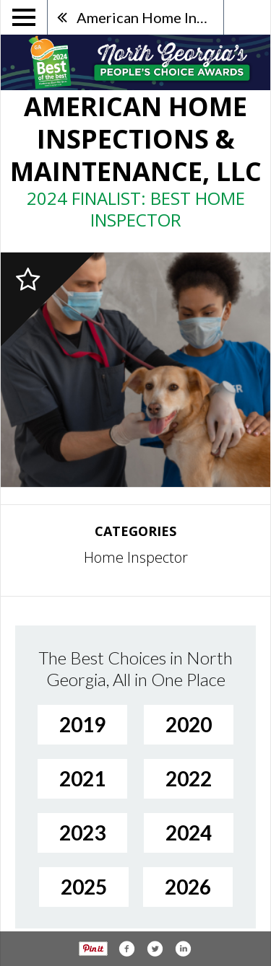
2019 (82, 724)
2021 (82, 778)
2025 (84, 886)
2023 (82, 832)
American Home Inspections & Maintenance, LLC (150, 17)
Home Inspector (136, 557)
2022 (188, 778)
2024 (188, 832)
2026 (188, 886)
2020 (188, 724)
